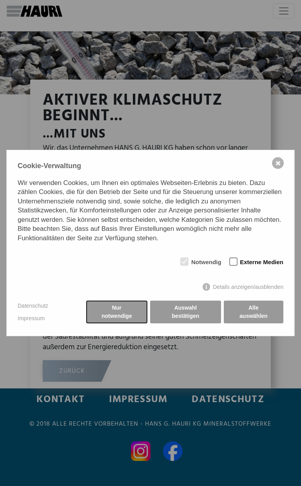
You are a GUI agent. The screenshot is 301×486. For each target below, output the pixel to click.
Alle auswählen (253, 312)
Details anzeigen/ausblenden (248, 287)
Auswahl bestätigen (185, 312)
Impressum (31, 318)
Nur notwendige (117, 312)
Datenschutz (33, 306)
